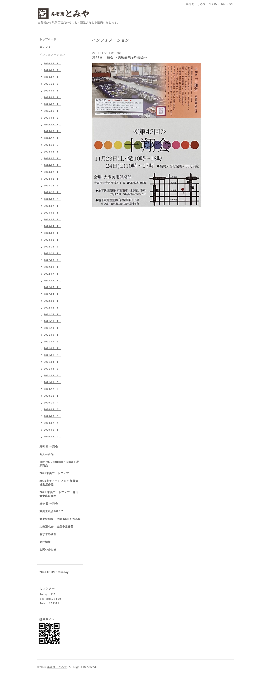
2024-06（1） (52, 165)
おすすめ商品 (48, 534)
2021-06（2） (52, 348)
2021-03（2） (52, 368)
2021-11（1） (52, 321)
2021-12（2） (52, 314)
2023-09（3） (52, 199)
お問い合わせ (48, 549)
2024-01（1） (52, 178)
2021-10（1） (52, 328)
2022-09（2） (52, 260)
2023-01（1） (52, 239)
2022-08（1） (52, 267)
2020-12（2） (52, 389)
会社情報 (45, 542)
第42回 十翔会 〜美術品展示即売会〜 (119, 57)
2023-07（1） (52, 206)
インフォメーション (52, 54)
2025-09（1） (52, 90)
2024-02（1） (52, 172)
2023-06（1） (52, 212)
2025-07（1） (52, 104)
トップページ (48, 39)
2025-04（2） (52, 117)
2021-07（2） (52, 341)
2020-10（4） (52, 402)
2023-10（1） (52, 192)
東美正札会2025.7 (51, 511)
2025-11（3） (52, 83)
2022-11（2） (52, 253)
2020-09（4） (52, 409)
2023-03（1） (52, 233)
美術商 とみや (57, 667)
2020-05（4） (52, 436)
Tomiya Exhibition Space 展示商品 (59, 463)
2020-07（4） (52, 423)
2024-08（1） (52, 151)
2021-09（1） (52, 334)
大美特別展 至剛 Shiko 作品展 (60, 519)
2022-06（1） (52, 280)
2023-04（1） (52, 226)
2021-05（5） (52, 355)
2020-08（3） (52, 416)
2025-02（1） (52, 131)
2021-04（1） (52, 362)
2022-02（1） (52, 307)
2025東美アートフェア (54, 473)
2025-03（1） (52, 124)
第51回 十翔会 (48, 446)
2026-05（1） (52, 63)
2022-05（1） (52, 287)
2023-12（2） (52, 185)
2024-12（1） (52, 138)
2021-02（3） (52, 375)
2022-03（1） (52, 301)
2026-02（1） (52, 77)
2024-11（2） (52, 145)
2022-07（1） (52, 273)
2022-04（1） (52, 294)
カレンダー (46, 47)
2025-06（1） (52, 111)
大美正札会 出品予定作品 (56, 526)
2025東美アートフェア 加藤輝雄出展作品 (58, 482)
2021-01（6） (52, 382)
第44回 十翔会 (48, 503)
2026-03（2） (52, 70)
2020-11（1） (52, 395)
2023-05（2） (52, 219)
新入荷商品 (46, 454)
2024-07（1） (52, 158)
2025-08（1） (52, 97)
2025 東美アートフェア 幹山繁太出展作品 (58, 494)
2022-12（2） (52, 246)
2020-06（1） (52, 429)
